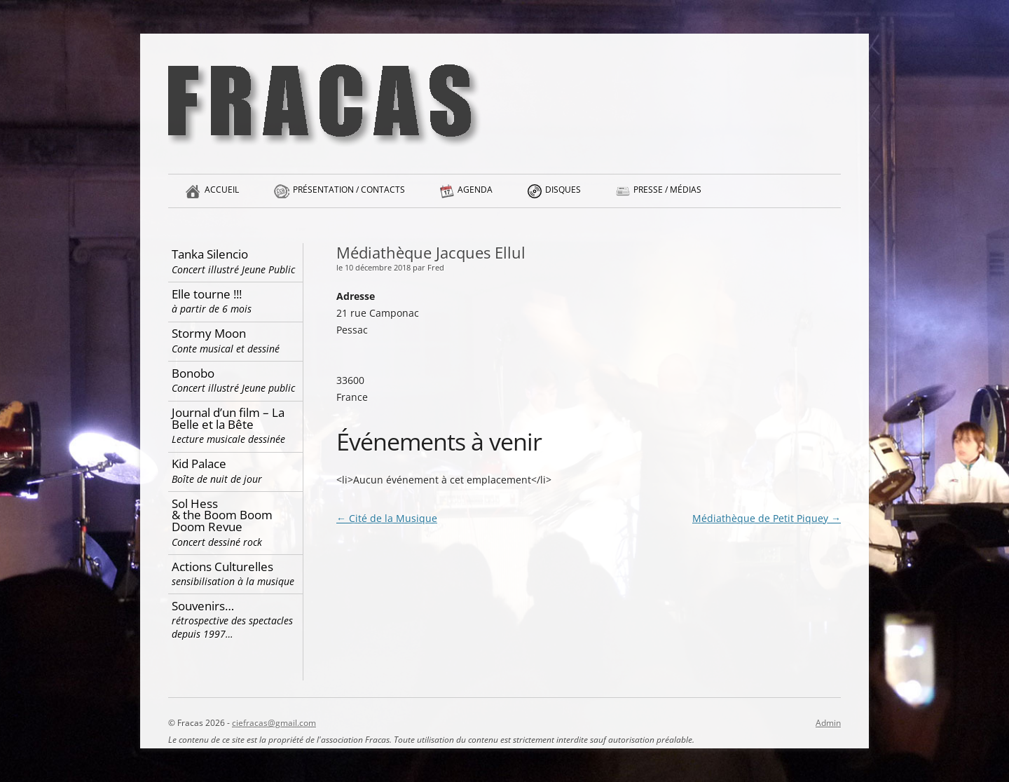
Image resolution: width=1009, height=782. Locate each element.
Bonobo (235, 380)
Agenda (475, 195)
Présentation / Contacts (349, 195)
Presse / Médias (667, 195)
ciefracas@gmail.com (274, 723)
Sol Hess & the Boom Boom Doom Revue (235, 522)
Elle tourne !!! (235, 301)
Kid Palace (235, 470)
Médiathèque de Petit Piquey (766, 518)
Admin (828, 723)
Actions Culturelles (235, 573)
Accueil (222, 195)
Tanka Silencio (235, 261)
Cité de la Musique (386, 518)
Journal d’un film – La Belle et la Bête (235, 425)
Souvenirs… (235, 619)
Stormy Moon (235, 340)
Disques (563, 195)
